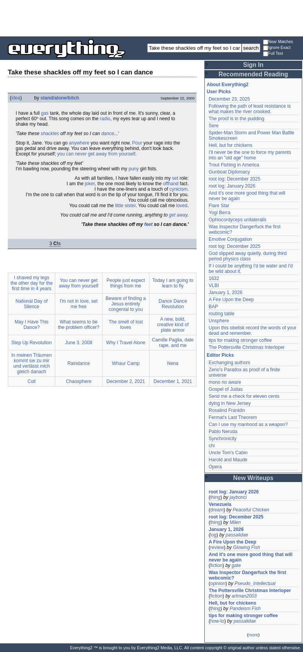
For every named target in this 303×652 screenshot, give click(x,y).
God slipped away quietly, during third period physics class (248, 256)
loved (182, 205)
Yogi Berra (220, 212)
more (253, 634)
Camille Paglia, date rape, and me (173, 342)
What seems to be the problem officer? (78, 324)
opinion (217, 583)
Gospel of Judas (226, 389)
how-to (217, 621)
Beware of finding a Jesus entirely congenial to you (126, 304)
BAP (213, 306)
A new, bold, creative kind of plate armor (173, 324)
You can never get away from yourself (79, 283)
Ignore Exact (276, 48)
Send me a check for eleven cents (244, 396)
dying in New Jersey (230, 403)
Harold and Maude (228, 459)
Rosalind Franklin (227, 410)
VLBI (214, 285)
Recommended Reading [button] (253, 74)
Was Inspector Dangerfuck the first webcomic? (247, 575)
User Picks (219, 91)
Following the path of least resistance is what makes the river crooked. (249, 108)
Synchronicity (222, 438)
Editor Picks (220, 355)
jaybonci (238, 497)
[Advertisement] (151, 17)
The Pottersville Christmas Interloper (247, 347)
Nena (173, 363)
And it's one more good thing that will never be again (250, 557)
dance (107, 133)
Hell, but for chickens (230, 145)
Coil (31, 381)
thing (215, 497)
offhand (171, 183)
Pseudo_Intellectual (255, 583)
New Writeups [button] (253, 478)
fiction (216, 565)
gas (45, 113)
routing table (221, 313)
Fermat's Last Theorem (233, 417)
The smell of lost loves (125, 324)
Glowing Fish (246, 547)
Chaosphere (78, 381)
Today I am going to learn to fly (172, 283)
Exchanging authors (229, 362)
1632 (214, 278)
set (175, 178)
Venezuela (220, 504)
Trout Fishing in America (234, 165)
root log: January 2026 (232, 186)
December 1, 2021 (172, 381)
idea (15, 98)
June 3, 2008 (78, 342)
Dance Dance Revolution (173, 303)
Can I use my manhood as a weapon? (248, 424)
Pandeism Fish (244, 608)
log (213, 535)
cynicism (179, 189)
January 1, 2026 (225, 292)
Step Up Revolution (31, 342)
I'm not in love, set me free (78, 303)
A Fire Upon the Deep (231, 299)
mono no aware (225, 382)
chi (212, 445)
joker (90, 183)
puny (133, 169)
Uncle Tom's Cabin (228, 452)
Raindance (78, 363)
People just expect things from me (125, 283)
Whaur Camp (126, 363)
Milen (235, 522)
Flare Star (219, 205)
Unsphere (219, 320)
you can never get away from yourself (96, 154)
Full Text (273, 53)
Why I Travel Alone (125, 342)
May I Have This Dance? (31, 324)
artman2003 (244, 596)
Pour (137, 143)
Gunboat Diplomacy (229, 172)
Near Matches (278, 42)
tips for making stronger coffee (240, 340)
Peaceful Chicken (251, 510)
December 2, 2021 (125, 381)
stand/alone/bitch (59, 98)
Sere (213, 125)
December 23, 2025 (229, 99)
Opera (215, 467)
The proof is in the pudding (236, 118)
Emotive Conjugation (230, 239)
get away (178, 215)
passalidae (236, 535)
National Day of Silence (32, 303)
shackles (50, 133)
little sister (125, 205)
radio (105, 118)
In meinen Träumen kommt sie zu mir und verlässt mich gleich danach (31, 363)
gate (236, 565)
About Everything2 (228, 84)
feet (148, 224)
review (217, 547)
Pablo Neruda (223, 431)
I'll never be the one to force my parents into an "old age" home (250, 155)
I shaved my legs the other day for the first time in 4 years (31, 283)
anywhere (79, 143)
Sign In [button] (253, 64)
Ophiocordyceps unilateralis (237, 219)
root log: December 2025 (234, 179)
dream (217, 510)
